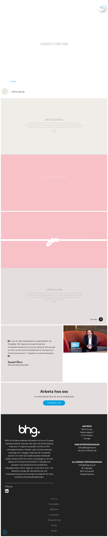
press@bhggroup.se (87, 447)
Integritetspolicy (87, 474)
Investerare (54, 514)
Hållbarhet (54, 509)
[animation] (5, 91)
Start (5, 82)
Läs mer (94, 319)
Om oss (54, 499)
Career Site (54, 402)
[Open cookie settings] (5, 532)
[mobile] (102, 7)
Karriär (13, 82)
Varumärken (54, 504)
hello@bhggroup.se (86, 465)
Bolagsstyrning (54, 520)
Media (54, 525)
